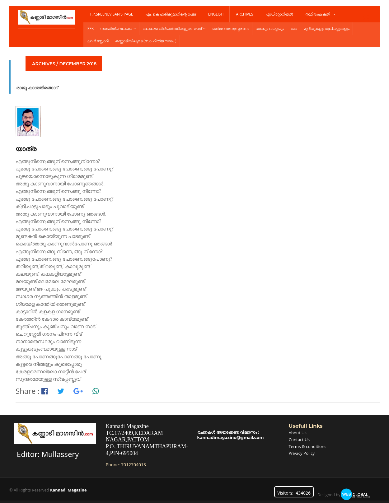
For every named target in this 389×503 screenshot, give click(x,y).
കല (293, 28)
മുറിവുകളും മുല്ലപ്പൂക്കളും (326, 28)
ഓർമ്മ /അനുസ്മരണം (230, 28)
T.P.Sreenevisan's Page (111, 14)
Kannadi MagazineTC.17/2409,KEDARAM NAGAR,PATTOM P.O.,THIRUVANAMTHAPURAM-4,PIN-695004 (146, 439)
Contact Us (299, 439)
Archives (244, 14)
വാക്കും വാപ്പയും (269, 28)
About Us (297, 432)
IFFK (90, 28)
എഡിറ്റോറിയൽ (279, 14)
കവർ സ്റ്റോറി (98, 41)
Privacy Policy (302, 452)
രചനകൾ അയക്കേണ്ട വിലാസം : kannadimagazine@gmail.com (232, 434)
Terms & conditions (308, 446)
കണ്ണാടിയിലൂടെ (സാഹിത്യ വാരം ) (145, 41)
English (215, 14)
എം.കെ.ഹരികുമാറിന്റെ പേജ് (170, 14)
